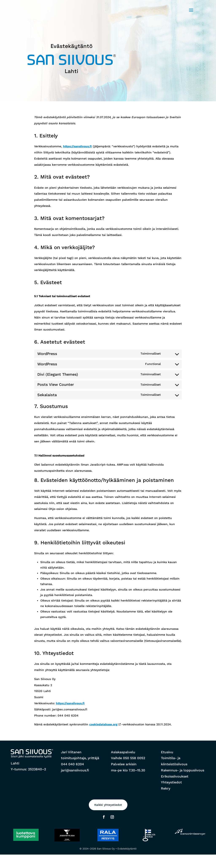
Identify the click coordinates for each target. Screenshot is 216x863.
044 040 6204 (72, 764)
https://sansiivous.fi (77, 146)
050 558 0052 (134, 758)
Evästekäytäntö (126, 848)
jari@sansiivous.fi (75, 770)
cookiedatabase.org (103, 724)
